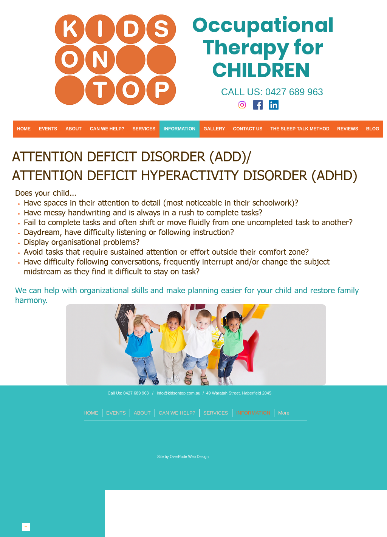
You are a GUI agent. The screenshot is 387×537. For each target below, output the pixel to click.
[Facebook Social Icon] (258, 105)
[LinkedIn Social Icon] (274, 105)
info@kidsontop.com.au (178, 393)
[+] (26, 527)
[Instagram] (242, 105)
